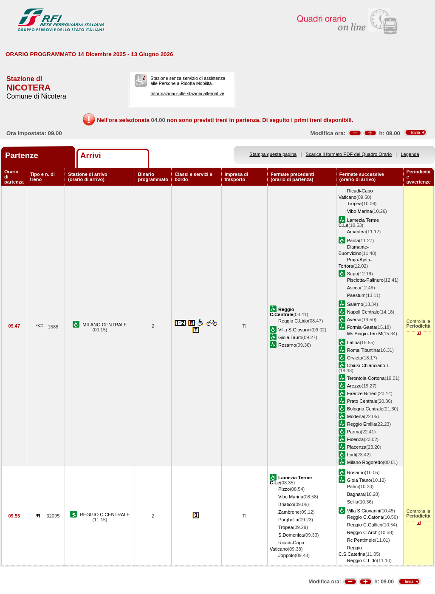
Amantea (356, 231)
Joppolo (286, 555)
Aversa (354, 319)
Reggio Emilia (361, 424)
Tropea (354, 203)
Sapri (352, 273)
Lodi (351, 454)
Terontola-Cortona (366, 378)
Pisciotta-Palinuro (365, 280)
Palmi (353, 486)
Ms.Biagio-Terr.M (364, 333)
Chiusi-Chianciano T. (368, 365)
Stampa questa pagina (273, 154)
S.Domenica (291, 534)
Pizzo (284, 489)
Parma (354, 431)
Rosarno (287, 345)
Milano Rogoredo (365, 462)
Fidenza (355, 439)
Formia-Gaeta (361, 327)
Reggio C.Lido (293, 320)
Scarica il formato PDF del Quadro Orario (349, 154)
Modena (355, 416)
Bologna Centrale (365, 408)
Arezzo (354, 385)
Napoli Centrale (363, 311)
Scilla (352, 501)
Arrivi (90, 155)
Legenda (410, 154)
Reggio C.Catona (365, 517)
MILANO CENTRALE (104, 324)
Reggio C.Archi (363, 532)
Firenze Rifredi (362, 393)
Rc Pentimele (361, 540)
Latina (353, 342)
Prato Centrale (362, 401)
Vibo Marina (359, 211)
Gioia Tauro (290, 337)
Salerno (355, 304)
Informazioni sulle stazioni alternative (187, 93)
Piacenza (357, 447)
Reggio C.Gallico (364, 524)
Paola (353, 240)
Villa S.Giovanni (294, 329)
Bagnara (356, 494)
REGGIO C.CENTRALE (105, 514)
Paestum (356, 295)
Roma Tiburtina (363, 350)
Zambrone (289, 512)
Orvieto (354, 357)
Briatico (286, 504)
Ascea (353, 287)
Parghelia (288, 519)
